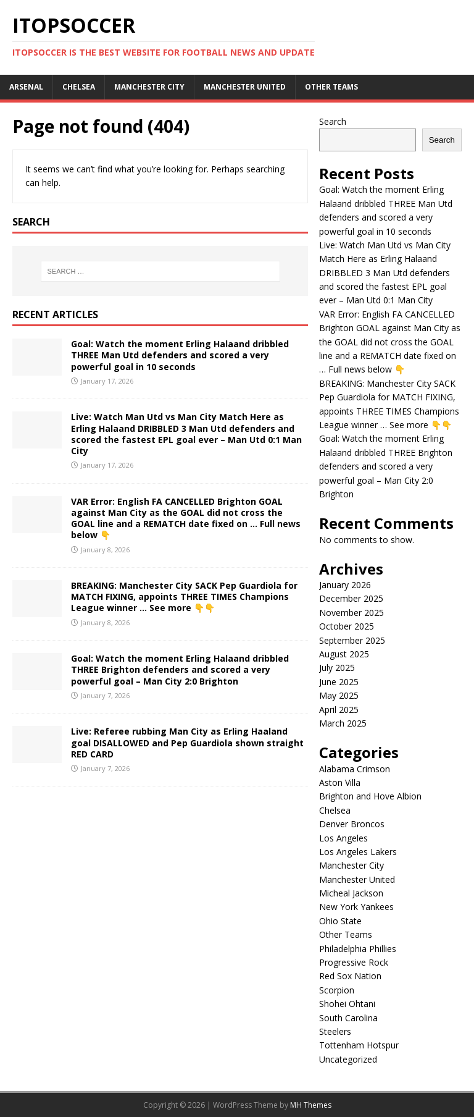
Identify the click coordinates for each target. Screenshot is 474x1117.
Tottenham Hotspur (359, 1045)
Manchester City (149, 87)
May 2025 (339, 695)
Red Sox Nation (350, 976)
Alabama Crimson (354, 769)
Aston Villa (339, 782)
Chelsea (78, 87)
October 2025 (346, 626)
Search (332, 121)
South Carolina (348, 1018)
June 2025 (339, 682)
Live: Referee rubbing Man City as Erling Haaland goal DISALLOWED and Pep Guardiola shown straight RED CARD (187, 742)
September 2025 (352, 640)
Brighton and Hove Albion (370, 796)
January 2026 (345, 585)
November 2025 (351, 612)
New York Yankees (356, 907)
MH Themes (310, 1105)
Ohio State (340, 921)
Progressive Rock (353, 962)
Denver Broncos (352, 824)
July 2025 (337, 667)
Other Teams (331, 87)
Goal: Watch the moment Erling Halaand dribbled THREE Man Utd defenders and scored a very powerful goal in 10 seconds (180, 355)
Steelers (335, 1031)
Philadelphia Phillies (357, 949)
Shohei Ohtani (347, 1004)
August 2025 (344, 654)
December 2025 (351, 598)
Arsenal (26, 87)
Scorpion (336, 990)
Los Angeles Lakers (358, 852)
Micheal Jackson (351, 893)
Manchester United (245, 87)
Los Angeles (343, 838)
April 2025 (339, 709)
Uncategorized (348, 1059)
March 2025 (343, 723)
